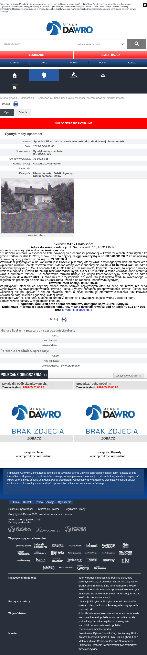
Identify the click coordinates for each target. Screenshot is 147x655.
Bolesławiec (85, 633)
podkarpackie (127, 617)
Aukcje (50, 502)
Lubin (111, 637)
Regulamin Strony (74, 508)
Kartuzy (126, 633)
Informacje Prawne (49, 508)
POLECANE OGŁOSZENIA (24, 374)
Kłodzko (92, 637)
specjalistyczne (131, 593)
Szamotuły (84, 644)
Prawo (73, 62)
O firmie (14, 62)
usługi (106, 597)
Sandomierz (126, 641)
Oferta (44, 62)
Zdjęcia (23, 112)
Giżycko (116, 633)
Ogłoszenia (64, 502)
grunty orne (85, 585)
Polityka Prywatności (20, 508)
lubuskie (134, 613)
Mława (92, 641)
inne (95, 585)
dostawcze (113, 581)
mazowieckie (86, 617)
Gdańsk (106, 633)
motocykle (84, 593)
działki (134, 581)
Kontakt (132, 62)
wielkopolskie (112, 625)
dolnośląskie (85, 613)
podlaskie (84, 621)
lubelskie (124, 613)
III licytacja (109, 601)
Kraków (82, 637)
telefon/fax (84, 597)
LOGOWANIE (36, 55)
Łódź (135, 637)
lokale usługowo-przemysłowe (110, 589)
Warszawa (118, 644)
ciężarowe (101, 581)
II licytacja (96, 601)
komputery (122, 585)
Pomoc (103, 62)
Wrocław (83, 649)
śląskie (107, 621)
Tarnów (107, 644)
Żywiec (93, 649)
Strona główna (8, 97)
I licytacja (83, 601)
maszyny (133, 589)
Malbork (83, 641)
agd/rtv (82, 577)
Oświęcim (102, 641)
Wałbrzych (131, 644)
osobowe (96, 593)
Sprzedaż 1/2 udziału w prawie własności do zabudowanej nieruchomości (81, 97)
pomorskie (97, 621)
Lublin (119, 637)
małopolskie (101, 617)
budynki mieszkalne (98, 577)
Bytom (97, 633)
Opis (7, 112)
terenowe (97, 597)
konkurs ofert (129, 601)
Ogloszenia (27, 97)
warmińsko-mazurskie (91, 625)
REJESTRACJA (110, 55)
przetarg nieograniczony (92, 605)
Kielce (134, 633)
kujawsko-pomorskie (106, 613)
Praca (39, 502)
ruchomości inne (112, 593)
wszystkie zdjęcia (36, 235)
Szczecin (97, 644)
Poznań (113, 641)
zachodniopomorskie (90, 629)
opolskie (114, 617)
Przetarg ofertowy (117, 605)
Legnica (103, 637)
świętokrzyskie (120, 621)
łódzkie (108, 629)
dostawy (125, 581)
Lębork (127, 637)
